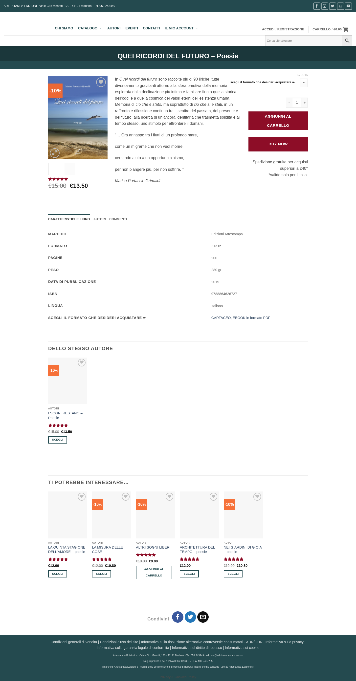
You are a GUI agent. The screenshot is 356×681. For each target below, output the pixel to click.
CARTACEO (221, 318)
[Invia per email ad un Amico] (203, 617)
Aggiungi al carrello (278, 121)
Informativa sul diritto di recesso (197, 648)
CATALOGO (90, 28)
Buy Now (278, 144)
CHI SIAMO (64, 28)
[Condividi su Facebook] (178, 617)
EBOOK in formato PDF (251, 318)
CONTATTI (151, 28)
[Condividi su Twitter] (190, 617)
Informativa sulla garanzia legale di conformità (133, 648)
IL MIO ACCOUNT (182, 28)
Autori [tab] (99, 219)
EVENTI (131, 28)
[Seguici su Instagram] (324, 6)
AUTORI (113, 28)
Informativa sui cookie (242, 648)
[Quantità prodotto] (297, 102)
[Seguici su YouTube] (348, 6)
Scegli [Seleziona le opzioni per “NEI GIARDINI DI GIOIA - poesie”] (233, 573)
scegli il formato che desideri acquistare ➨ (262, 82)
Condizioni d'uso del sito (119, 642)
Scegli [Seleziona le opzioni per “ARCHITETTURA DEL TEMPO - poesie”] (189, 573)
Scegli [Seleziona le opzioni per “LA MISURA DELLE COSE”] (101, 573)
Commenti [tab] (118, 219)
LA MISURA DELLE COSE (107, 549)
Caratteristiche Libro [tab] (69, 219)
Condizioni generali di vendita (73, 642)
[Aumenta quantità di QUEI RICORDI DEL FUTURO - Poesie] (305, 102)
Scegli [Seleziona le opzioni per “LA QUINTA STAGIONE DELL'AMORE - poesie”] (57, 573)
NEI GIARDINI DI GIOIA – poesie (243, 549)
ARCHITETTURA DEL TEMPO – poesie (197, 549)
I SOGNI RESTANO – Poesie (65, 415)
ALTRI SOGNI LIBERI (153, 547)
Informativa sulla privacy (284, 642)
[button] (283, 29)
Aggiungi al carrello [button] (154, 572)
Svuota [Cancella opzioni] (302, 74)
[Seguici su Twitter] (332, 6)
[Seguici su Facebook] (316, 6)
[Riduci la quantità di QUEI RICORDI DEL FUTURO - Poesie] (289, 102)
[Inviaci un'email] (340, 6)
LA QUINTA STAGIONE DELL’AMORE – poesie (67, 549)
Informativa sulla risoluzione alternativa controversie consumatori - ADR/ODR (202, 642)
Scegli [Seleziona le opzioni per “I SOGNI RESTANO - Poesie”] (57, 439)
